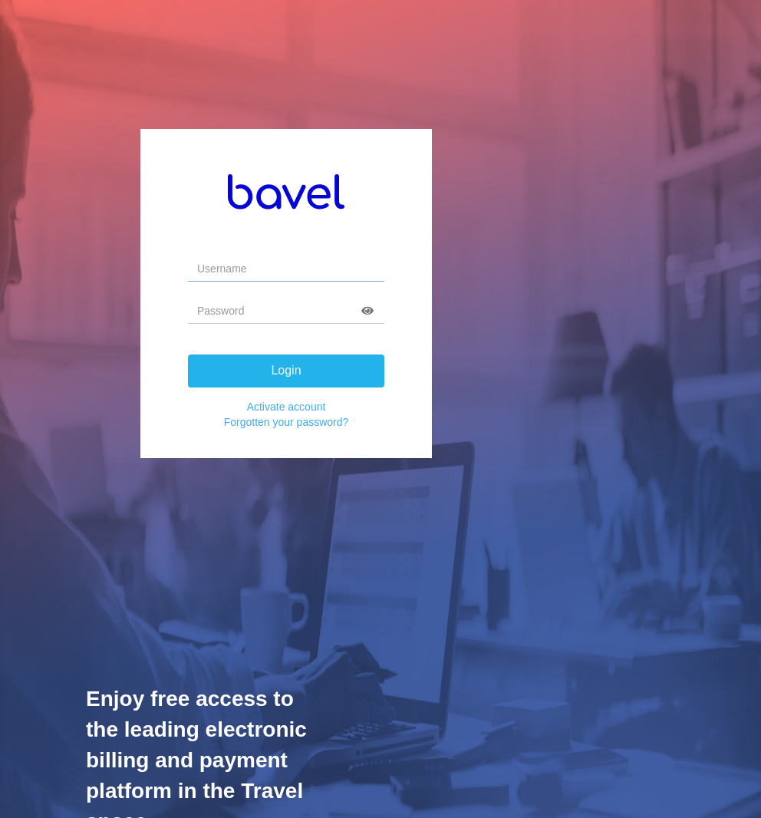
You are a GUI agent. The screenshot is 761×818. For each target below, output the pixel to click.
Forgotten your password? (286, 422)
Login (286, 370)
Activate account (286, 407)
